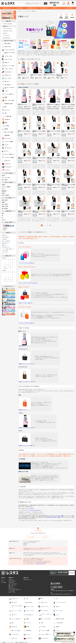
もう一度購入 (3, 582)
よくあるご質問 (68, 8)
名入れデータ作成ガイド (13, 583)
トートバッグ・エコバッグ (26, 11)
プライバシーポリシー (10, 642)
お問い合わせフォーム (27, 579)
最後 (50, 225)
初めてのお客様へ (31, 537)
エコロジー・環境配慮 (6, 186)
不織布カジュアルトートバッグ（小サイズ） (27, 363)
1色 (2, 215)
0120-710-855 (55, 2)
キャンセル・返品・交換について (15, 589)
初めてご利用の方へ (5, 237)
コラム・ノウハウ (12, 592)
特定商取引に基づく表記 (23, 642)
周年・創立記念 (5, 208)
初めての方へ (7, 8)
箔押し (3, 213)
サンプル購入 (61, 515)
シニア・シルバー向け (6, 177)
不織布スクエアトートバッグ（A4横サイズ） (27, 445)
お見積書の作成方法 (32, 8)
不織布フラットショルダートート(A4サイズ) (27, 381)
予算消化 (4, 184)
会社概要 (16, 642)
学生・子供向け (5, 179)
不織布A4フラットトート (23, 409)
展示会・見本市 (5, 200)
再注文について (56, 8)
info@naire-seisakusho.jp (34, 510)
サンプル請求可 (27, 108)
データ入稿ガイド (44, 8)
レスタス (19, 11)
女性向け (3, 175)
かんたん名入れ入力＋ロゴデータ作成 (52, 517)
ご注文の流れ (19, 8)
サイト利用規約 (3, 642)
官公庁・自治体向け (5, 195)
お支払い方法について (13, 588)
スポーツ (4, 188)
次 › (47, 225)
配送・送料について (12, 585)
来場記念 (3, 202)
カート (2, 579)
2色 (2, 217)
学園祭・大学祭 (5, 206)
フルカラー (4, 219)
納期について (11, 586)
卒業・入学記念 (5, 204)
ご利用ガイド (4, 235)
